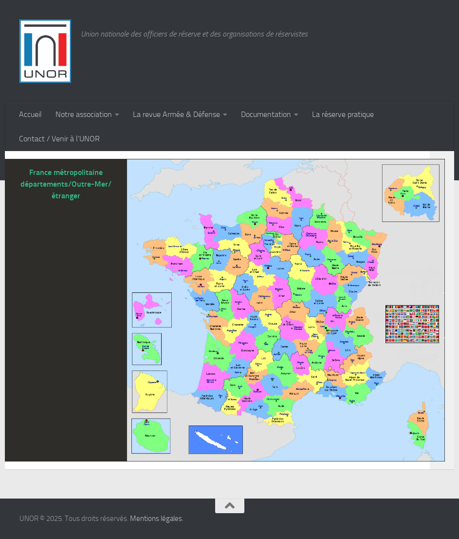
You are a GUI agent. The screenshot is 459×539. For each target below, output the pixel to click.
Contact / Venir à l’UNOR (59, 138)
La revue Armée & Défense (176, 114)
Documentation (266, 114)
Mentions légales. (157, 518)
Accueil (30, 114)
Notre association (83, 114)
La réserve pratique (343, 114)
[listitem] (338, 319)
